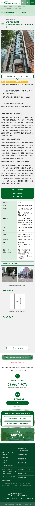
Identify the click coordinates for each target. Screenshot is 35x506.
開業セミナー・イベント (25, 469)
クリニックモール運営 (9, 476)
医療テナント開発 (7, 469)
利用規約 (23, 485)
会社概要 (6, 498)
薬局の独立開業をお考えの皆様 (20, 418)
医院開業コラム (6, 480)
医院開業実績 (22, 459)
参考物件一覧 (22, 463)
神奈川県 (5, 457)
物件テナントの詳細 (22, 189)
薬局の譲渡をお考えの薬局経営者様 (19, 423)
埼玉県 (5, 460)
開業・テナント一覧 (7, 452)
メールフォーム (20, 403)
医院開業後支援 (22, 455)
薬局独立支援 (22, 473)
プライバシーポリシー (14, 485)
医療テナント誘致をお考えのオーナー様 (9, 472)
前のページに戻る (17, 348)
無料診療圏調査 (24, 450)
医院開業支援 (22, 448)
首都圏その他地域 (8, 465)
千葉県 (5, 462)
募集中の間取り (23, 193)
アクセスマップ (23, 197)
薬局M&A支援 (22, 477)
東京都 (5, 455)
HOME (3, 448)
